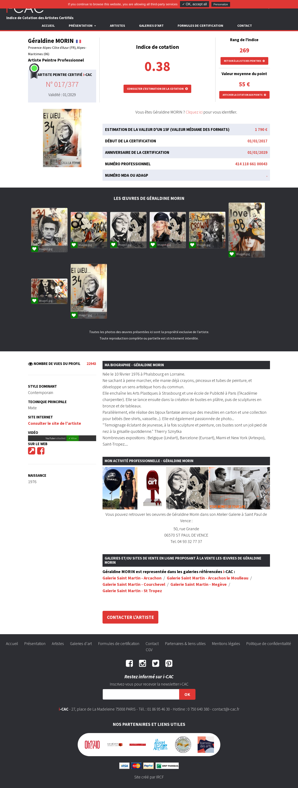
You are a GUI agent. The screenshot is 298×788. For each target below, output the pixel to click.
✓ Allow (73, 438)
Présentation (35, 643)
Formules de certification (200, 25)
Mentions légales (226, 643)
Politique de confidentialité (268, 643)
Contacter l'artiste (130, 617)
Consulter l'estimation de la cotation (157, 89)
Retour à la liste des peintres (244, 60)
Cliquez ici (194, 112)
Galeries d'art (151, 25)
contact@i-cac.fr (225, 709)
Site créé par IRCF (149, 777)
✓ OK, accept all (194, 4)
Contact (244, 25)
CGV (149, 649)
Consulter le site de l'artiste (54, 423)
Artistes (117, 25)
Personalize (221, 4)
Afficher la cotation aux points (244, 94)
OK (187, 694)
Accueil (48, 25)
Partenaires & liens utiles (185, 643)
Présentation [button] (81, 25)
